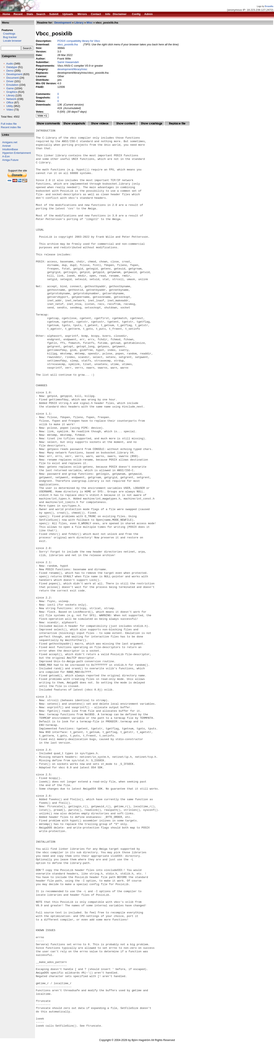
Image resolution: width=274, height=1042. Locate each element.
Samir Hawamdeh (68, 62)
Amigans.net (9, 142)
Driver (10, 81)
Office (9, 102)
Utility (9, 106)
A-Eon (6, 156)
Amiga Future (10, 159)
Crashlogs (8, 33)
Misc (89, 22)
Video (9, 109)
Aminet (6, 145)
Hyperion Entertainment (16, 152)
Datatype (11, 67)
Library (10, 95)
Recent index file (11, 127)
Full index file (9, 123)
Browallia (269, 6)
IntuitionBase (10, 149)
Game (10, 88)
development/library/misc (72, 69)
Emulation (12, 84)
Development (14, 74)
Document (12, 77)
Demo (10, 70)
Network (11, 99)
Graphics (11, 91)
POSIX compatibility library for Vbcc (78, 40)
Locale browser (11, 40)
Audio (9, 63)
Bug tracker (9, 37)
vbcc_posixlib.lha (67, 44)
